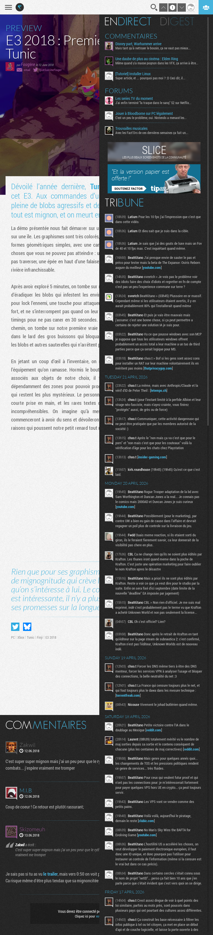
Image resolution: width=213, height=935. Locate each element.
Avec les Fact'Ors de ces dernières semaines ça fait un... (151, 133)
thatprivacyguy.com (158, 368)
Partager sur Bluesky (27, 627)
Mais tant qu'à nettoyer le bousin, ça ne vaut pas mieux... (153, 48)
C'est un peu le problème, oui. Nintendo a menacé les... (151, 118)
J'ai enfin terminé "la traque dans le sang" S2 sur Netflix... (153, 103)
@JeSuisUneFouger (50, 70)
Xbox (20, 637)
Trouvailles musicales (131, 128)
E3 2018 (50, 637)
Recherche (154, 7)
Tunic (98, 186)
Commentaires (131, 36)
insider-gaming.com (152, 456)
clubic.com (146, 820)
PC (13, 637)
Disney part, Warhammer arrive (138, 44)
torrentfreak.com (128, 695)
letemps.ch (158, 390)
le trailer (50, 874)
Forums (119, 91)
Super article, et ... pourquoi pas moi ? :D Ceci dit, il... (150, 78)
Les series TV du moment (134, 98)
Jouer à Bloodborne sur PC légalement (144, 113)
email (27, 70)
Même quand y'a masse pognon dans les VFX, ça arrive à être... (156, 63)
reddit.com (153, 729)
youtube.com (152, 267)
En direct (128, 21)
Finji (40, 637)
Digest (177, 21)
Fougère (28, 64)
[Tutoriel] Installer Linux (133, 74)
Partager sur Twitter (15, 627)
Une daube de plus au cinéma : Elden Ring (146, 59)
